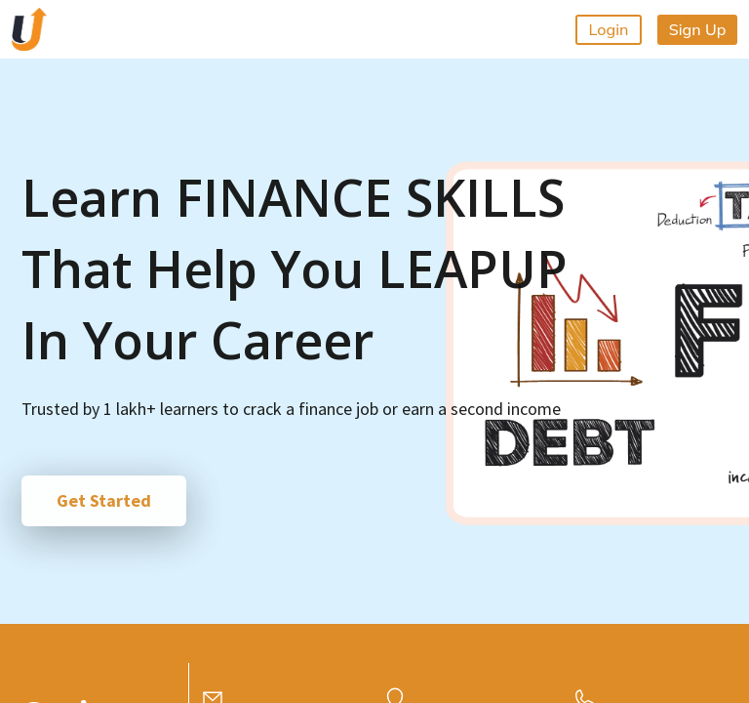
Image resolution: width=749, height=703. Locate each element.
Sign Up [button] (698, 29)
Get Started (104, 500)
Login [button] (609, 29)
